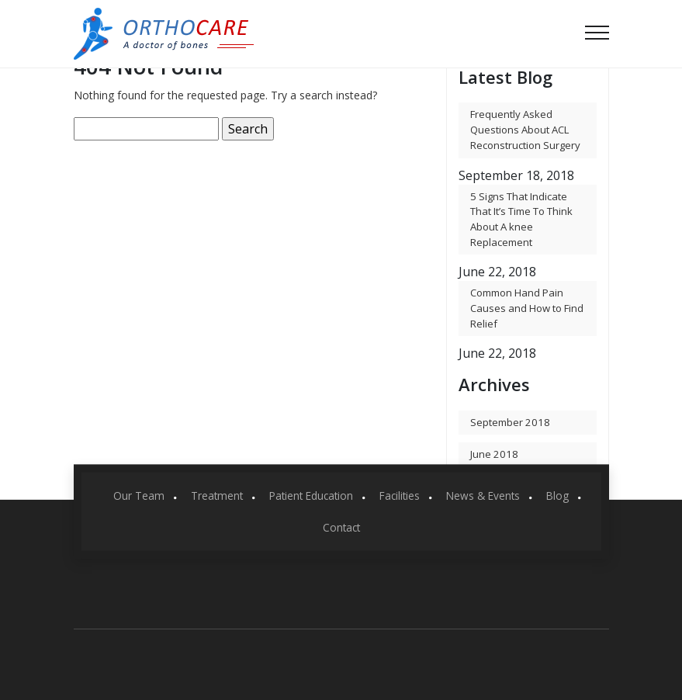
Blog (557, 495)
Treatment (217, 495)
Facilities (399, 495)
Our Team (138, 495)
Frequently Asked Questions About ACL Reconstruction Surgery (525, 129)
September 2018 (510, 422)
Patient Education (311, 495)
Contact (341, 526)
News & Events (483, 495)
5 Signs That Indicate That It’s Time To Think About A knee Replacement (521, 219)
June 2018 (494, 454)
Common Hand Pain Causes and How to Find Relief (526, 308)
